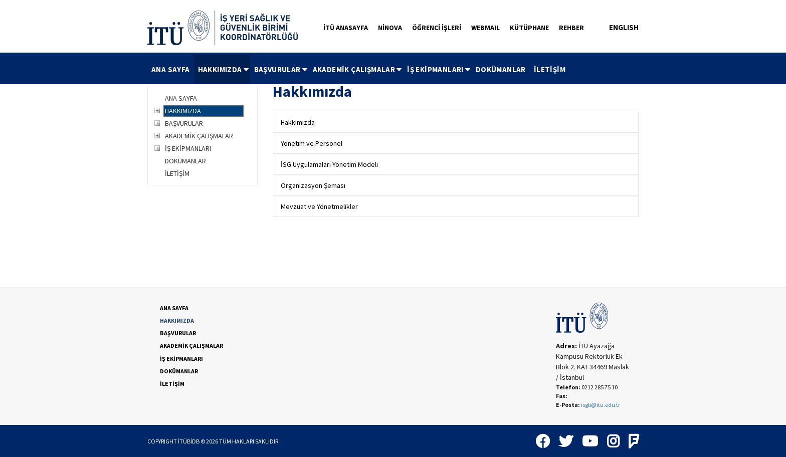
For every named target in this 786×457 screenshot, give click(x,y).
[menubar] (358, 69)
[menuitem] (170, 69)
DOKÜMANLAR (501, 69)
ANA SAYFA (170, 69)
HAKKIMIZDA (224, 69)
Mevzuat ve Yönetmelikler (319, 206)
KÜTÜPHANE (529, 27)
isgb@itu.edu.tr (600, 404)
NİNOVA (390, 27)
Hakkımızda (298, 122)
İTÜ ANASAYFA (345, 27)
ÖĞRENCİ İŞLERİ (436, 27)
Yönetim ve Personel (311, 143)
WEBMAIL (485, 27)
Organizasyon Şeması (313, 185)
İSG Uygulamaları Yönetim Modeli (329, 164)
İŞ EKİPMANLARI (439, 69)
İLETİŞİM (549, 69)
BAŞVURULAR (281, 69)
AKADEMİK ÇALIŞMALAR (358, 69)
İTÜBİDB (189, 441)
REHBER (571, 27)
